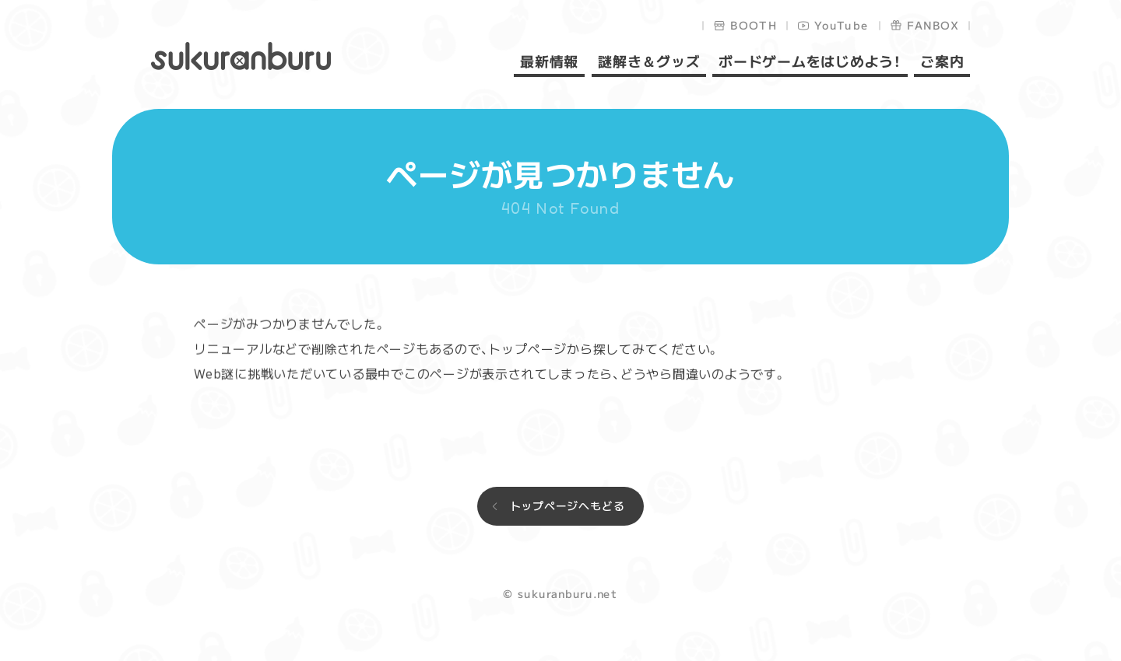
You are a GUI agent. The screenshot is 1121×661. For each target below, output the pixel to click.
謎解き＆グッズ (648, 62)
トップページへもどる (567, 505)
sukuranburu (241, 56)
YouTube (842, 24)
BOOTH (754, 24)
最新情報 (549, 62)
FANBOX (933, 24)
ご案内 (942, 62)
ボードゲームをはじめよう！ (810, 62)
